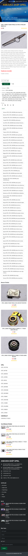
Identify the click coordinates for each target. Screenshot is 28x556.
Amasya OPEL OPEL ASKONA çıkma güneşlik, (12, 134)
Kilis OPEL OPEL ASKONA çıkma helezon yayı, (12, 229)
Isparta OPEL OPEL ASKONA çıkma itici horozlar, (13, 241)
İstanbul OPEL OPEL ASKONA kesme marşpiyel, (13, 190)
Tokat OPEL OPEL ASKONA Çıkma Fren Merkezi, (13, 260)
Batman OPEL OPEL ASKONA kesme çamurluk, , (16, 94)
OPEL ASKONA (14, 17)
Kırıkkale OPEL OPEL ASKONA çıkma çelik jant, (12, 175)
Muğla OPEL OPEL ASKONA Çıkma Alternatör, (12, 160)
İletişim (3, 496)
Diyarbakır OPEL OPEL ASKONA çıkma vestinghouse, (14, 117)
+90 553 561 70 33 (7, 471)
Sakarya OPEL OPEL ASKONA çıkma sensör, (12, 263)
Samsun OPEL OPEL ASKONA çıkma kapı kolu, (12, 112)
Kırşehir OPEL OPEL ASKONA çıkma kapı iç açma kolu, (13, 237)
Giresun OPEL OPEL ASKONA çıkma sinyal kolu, (13, 278)
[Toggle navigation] (25, 12)
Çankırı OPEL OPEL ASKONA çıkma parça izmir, (13, 258)
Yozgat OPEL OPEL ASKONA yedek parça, (12, 120)
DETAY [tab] (3, 108)
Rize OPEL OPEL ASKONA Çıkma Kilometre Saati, (13, 187)
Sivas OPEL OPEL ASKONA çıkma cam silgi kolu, (13, 252)
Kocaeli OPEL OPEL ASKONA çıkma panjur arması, (13, 213)
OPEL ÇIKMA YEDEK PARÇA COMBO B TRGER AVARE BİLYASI (14, 356)
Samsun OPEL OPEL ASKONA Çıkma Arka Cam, (13, 255)
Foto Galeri (4, 492)
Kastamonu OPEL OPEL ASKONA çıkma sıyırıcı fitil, (13, 142)
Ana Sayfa (3, 17)
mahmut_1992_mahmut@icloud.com (11, 477)
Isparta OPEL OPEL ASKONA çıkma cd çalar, (12, 223)
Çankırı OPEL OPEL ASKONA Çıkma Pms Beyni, (12, 226)
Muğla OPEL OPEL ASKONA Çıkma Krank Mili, (12, 153)
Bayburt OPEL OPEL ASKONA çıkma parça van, (12, 221)
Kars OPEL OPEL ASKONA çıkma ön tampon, (12, 210)
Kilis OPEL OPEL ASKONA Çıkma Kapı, (11, 275)
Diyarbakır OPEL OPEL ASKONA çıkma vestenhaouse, (11, 179)
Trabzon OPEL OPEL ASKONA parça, (10, 132)
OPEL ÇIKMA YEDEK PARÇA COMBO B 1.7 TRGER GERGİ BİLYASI (14, 329)
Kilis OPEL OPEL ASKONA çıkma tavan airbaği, (12, 125)
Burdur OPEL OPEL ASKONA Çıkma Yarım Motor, (13, 162)
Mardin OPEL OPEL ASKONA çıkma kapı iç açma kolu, (13, 247)
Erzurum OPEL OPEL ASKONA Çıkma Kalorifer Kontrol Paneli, (12, 196)
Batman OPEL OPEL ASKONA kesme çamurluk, (13, 114)
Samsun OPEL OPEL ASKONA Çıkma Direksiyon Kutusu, (13, 129)
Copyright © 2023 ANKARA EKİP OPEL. (14, 553)
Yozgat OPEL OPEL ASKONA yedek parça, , (12, 97)
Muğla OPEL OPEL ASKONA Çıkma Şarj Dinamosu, (13, 137)
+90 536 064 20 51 (7, 473)
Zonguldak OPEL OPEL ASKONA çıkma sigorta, (12, 168)
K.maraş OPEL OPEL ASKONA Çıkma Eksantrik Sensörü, (12, 157)
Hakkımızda (4, 487)
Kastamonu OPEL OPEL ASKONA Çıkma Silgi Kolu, (13, 193)
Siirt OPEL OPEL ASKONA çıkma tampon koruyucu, (13, 268)
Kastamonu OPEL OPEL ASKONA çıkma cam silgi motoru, (13, 272)
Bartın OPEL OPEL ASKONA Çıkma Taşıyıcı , (12, 150)
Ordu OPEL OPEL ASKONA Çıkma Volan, (11, 243)
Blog (3, 494)
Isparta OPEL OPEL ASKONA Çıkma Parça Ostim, (13, 231)
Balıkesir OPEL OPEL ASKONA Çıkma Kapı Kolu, (12, 215)
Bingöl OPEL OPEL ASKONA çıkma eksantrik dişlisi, (13, 202)
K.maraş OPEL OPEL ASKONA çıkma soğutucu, (12, 148)
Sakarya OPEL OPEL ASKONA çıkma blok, (11, 199)
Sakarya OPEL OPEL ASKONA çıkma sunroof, (12, 165)
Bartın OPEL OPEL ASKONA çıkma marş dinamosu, (13, 185)
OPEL (8, 17)
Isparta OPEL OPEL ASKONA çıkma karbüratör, (12, 140)
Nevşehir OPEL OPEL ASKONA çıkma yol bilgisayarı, (13, 266)
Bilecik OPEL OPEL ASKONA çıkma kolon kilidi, (12, 173)
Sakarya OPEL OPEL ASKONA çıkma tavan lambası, (13, 145)
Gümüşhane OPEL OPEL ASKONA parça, (11, 170)
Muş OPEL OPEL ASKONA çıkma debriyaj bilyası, (13, 234)
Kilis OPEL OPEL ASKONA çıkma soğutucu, (12, 207)
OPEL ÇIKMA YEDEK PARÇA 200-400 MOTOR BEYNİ (14, 303)
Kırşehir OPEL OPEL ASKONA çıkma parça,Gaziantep (14, 218)
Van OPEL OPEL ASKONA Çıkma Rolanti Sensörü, (13, 122)
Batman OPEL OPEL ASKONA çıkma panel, (12, 182)
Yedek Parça (4, 489)
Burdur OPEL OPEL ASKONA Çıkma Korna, (12, 205)
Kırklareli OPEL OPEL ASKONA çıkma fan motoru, (13, 250)
